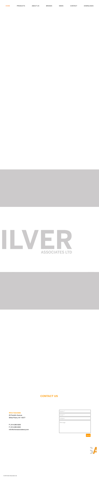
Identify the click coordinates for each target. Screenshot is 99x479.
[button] (20, 5)
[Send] (88, 435)
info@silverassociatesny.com (19, 429)
